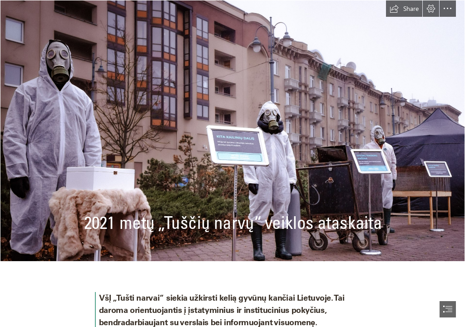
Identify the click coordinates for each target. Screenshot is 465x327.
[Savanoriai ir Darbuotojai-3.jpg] (232, 131)
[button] (404, 8)
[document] (232, 163)
